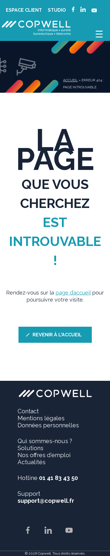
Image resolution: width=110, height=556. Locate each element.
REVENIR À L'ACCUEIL (57, 335)
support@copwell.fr (46, 500)
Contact (28, 411)
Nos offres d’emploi (44, 455)
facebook (73, 10)
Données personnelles (48, 425)
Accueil (70, 80)
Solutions (30, 448)
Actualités (31, 462)
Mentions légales (41, 418)
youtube (94, 12)
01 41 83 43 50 (58, 477)
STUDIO (57, 10)
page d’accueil (73, 293)
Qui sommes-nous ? (45, 441)
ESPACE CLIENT (24, 10)
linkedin (83, 10)
